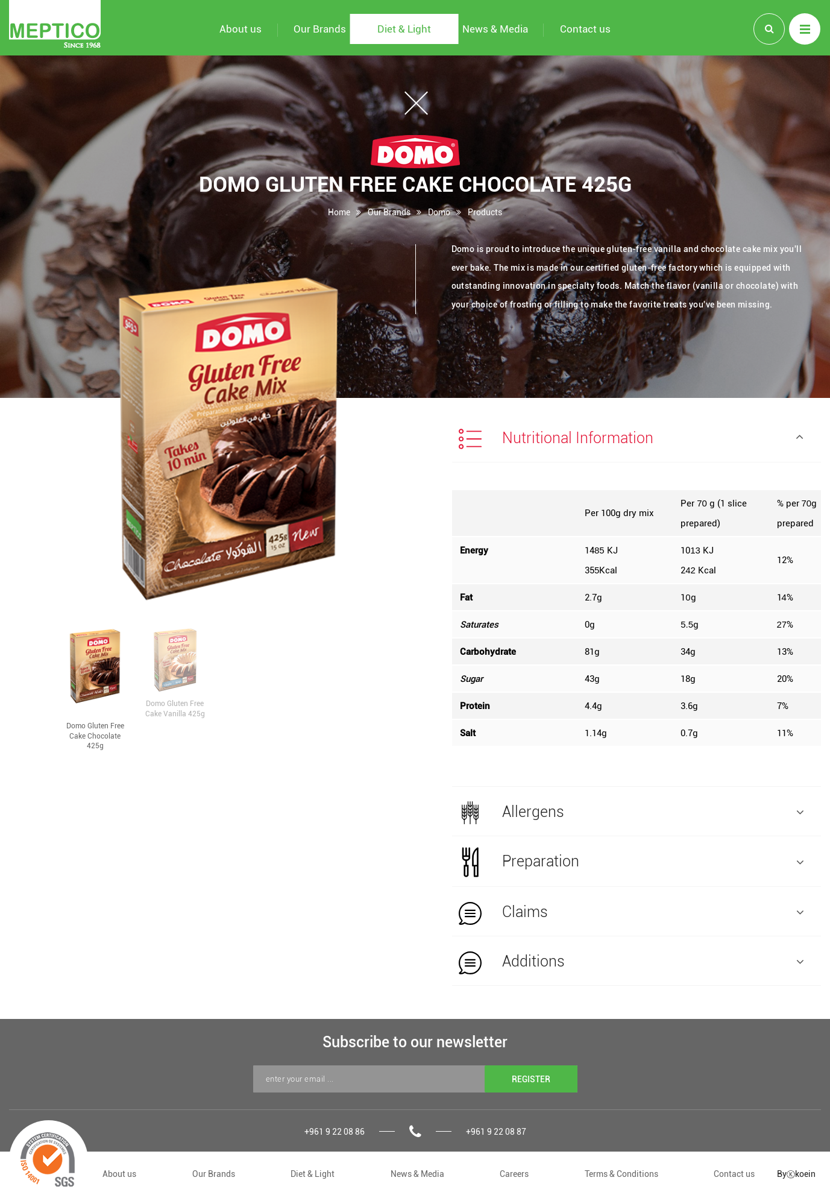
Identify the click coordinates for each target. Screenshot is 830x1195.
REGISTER (531, 1079)
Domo (439, 212)
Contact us (734, 1173)
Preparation (631, 862)
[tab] (637, 437)
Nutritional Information (631, 438)
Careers (514, 1173)
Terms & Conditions (621, 1173)
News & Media (417, 1173)
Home (339, 212)
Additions (631, 962)
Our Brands (389, 212)
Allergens (631, 812)
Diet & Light (313, 1173)
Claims (631, 912)
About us (119, 1173)
